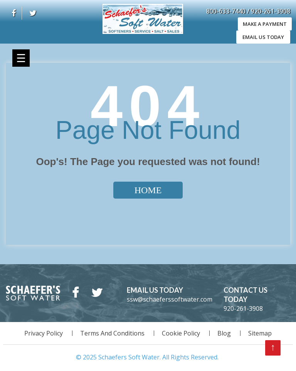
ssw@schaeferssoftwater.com (169, 299)
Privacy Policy (43, 333)
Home (148, 190)
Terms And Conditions (112, 333)
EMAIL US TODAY (263, 37)
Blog (224, 333)
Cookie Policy (181, 333)
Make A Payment (263, 23)
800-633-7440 (226, 11)
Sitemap (260, 333)
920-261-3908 (270, 11)
